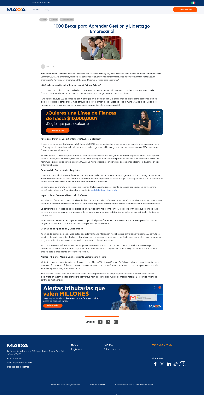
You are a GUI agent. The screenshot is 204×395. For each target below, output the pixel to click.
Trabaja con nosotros (18, 366)
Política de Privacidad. (98, 385)
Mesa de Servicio (162, 344)
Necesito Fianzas (41, 2)
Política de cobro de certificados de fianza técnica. (134, 385)
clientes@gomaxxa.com (19, 362)
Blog (47, 9)
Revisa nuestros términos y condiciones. (65, 385)
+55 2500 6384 (14, 358)
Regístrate (76, 349)
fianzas (108, 345)
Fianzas (36, 9)
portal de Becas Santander (104, 190)
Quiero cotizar (185, 9)
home (74, 345)
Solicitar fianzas (112, 349)
